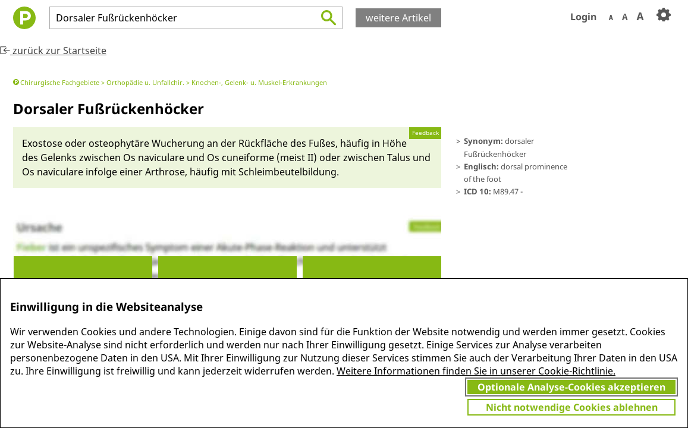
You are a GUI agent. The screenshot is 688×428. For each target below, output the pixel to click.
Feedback (425, 133)
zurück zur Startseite (53, 50)
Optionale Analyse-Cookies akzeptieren (571, 387)
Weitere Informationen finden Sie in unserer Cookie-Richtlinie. (476, 370)
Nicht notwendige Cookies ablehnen (572, 407)
